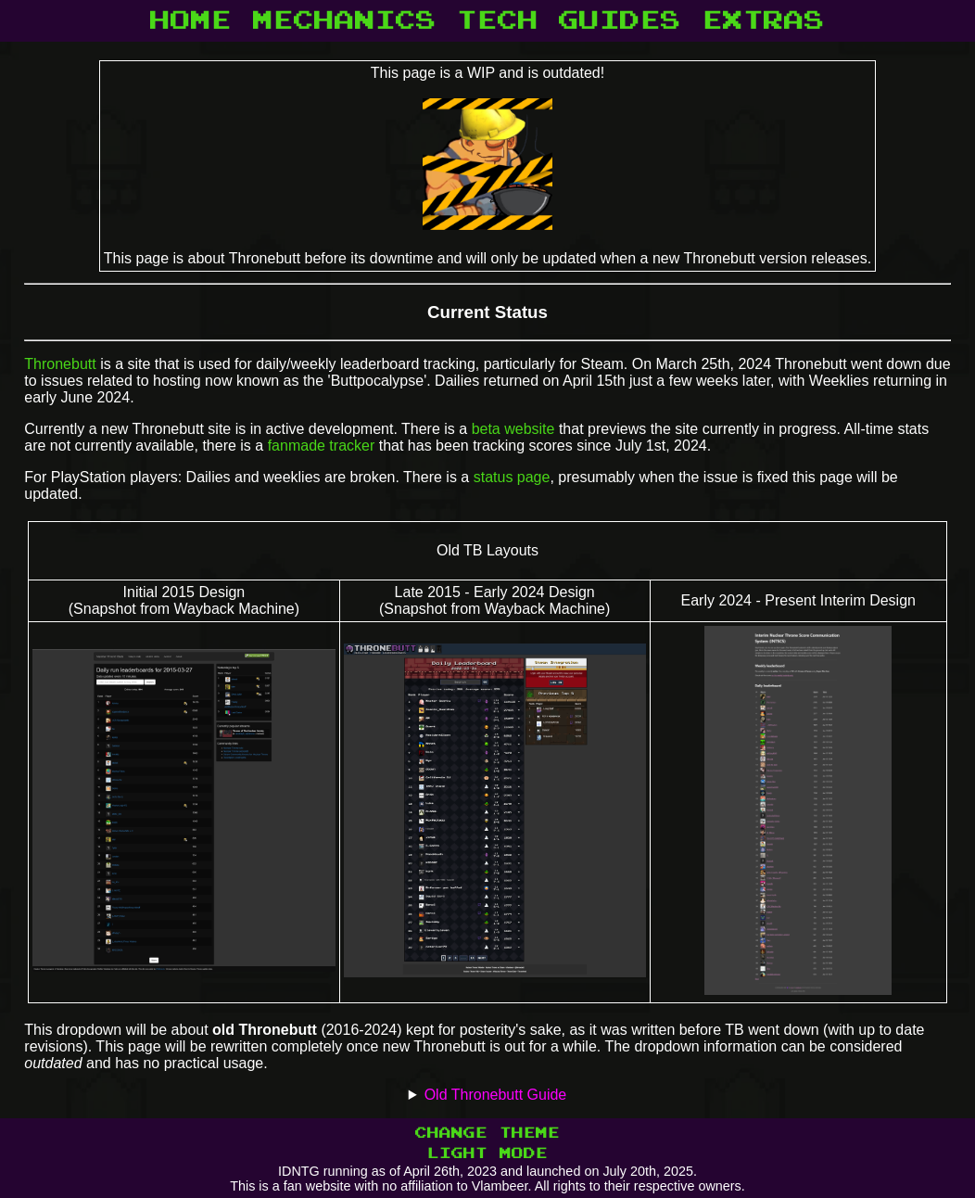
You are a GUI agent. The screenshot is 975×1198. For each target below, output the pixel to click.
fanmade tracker (321, 445)
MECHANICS (345, 21)
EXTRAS (764, 21)
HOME (191, 21)
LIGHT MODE (487, 1153)
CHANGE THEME (487, 1133)
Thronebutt (59, 364)
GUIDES (620, 21)
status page (512, 477)
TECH (497, 21)
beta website (513, 429)
